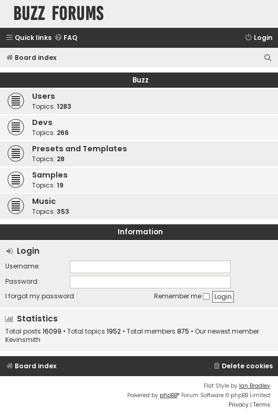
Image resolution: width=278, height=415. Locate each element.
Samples (50, 175)
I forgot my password (39, 296)
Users (43, 96)
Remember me (182, 296)
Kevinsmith (22, 340)
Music (44, 201)
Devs (42, 122)
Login (28, 250)
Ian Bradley (254, 386)
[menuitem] (65, 38)
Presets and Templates (79, 148)
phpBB (168, 395)
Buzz (140, 80)
